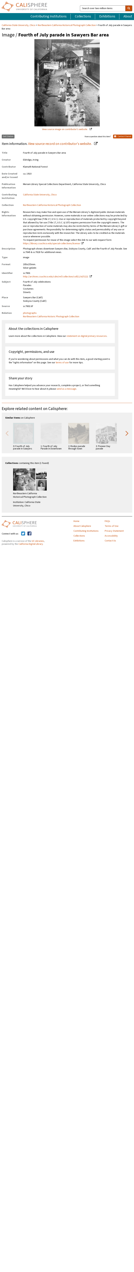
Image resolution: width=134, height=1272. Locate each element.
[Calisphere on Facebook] (29, 533)
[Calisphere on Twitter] (23, 533)
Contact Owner (122, 136)
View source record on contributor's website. (60, 143)
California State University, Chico (19, 25)
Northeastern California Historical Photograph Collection (67, 25)
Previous (7, 433)
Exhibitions (107, 16)
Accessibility (111, 536)
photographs (30, 313)
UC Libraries (38, 541)
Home (76, 521)
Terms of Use (111, 526)
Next (127, 433)
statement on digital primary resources (86, 336)
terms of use (62, 362)
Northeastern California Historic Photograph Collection (51, 316)
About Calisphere (82, 526)
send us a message (66, 389)
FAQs (107, 521)
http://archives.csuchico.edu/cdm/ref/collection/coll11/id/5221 (55, 276)
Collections (83, 16)
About (128, 16)
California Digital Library (30, 544)
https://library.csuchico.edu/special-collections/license (51, 243)
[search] (128, 8)
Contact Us (110, 541)
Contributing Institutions (48, 16)
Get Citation (8, 136)
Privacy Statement (114, 531)
